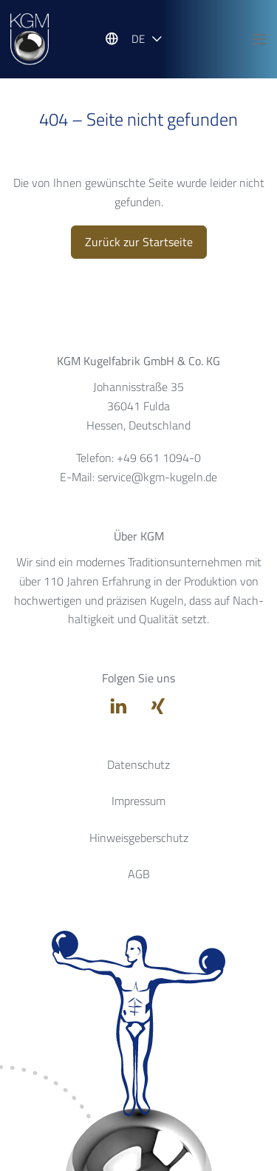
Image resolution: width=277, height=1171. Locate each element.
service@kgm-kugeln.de (157, 477)
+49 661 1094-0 (159, 457)
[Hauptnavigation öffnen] (259, 39)
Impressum (138, 800)
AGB (139, 874)
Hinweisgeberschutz (138, 837)
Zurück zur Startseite (139, 242)
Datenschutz (138, 764)
